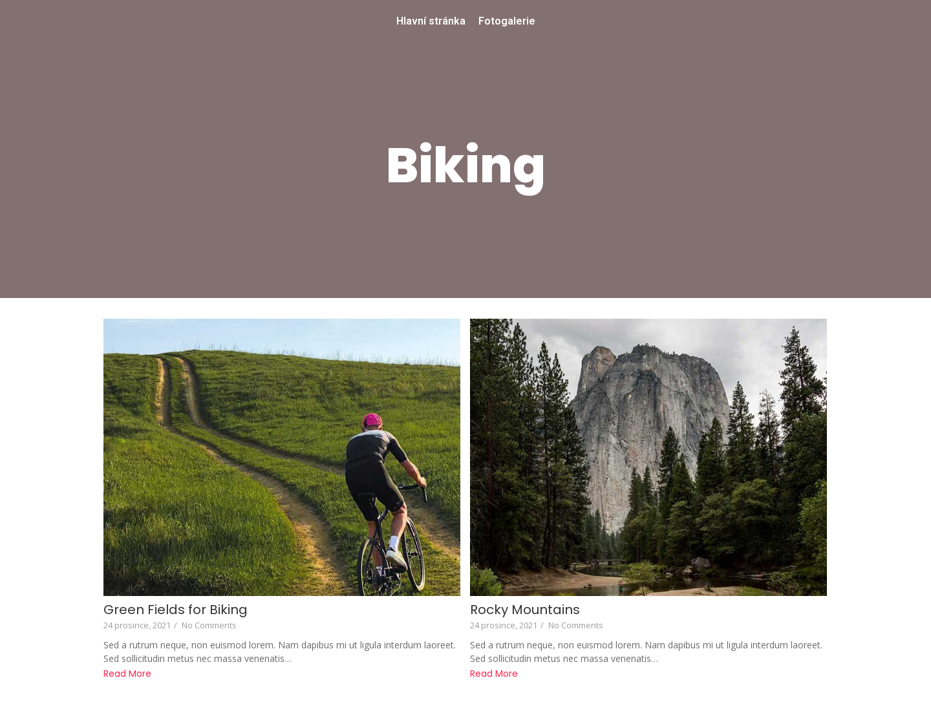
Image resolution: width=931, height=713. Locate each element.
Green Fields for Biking (175, 609)
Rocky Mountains (525, 609)
